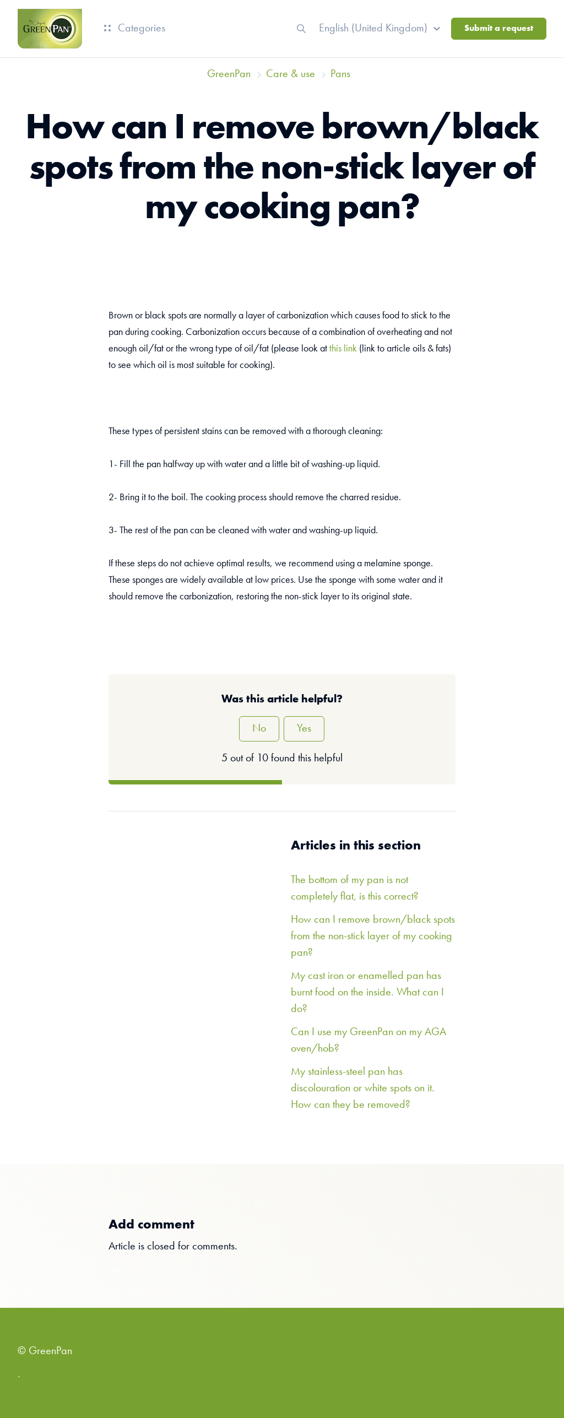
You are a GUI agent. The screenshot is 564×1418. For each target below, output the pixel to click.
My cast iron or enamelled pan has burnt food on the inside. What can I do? (367, 993)
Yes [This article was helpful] (304, 728)
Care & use (290, 74)
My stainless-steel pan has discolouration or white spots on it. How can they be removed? (363, 1089)
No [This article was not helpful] (259, 728)
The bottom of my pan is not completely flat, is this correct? (355, 888)
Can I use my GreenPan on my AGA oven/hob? (368, 1040)
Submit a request (498, 28)
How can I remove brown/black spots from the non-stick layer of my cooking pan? (373, 936)
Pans (340, 74)
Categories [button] (134, 28)
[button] (381, 28)
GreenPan (229, 74)
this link (343, 349)
